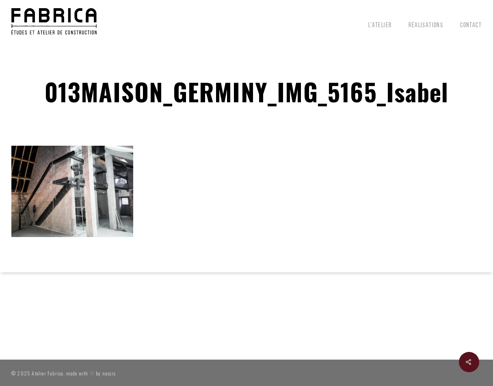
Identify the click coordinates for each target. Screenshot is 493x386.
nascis (109, 373)
